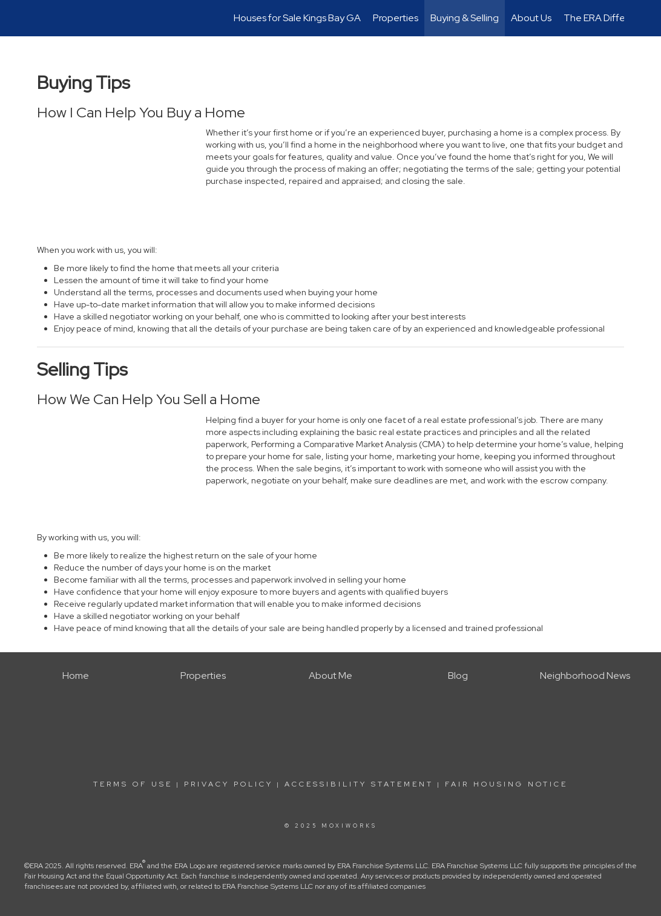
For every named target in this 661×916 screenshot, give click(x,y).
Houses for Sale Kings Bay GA (297, 17)
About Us (531, 17)
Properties (395, 17)
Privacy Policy (228, 784)
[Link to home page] (43, 18)
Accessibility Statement (358, 784)
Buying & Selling (464, 17)
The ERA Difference (607, 17)
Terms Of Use (133, 784)
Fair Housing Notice (506, 784)
